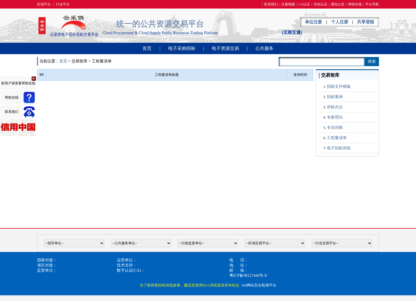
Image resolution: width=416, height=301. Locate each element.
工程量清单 (337, 138)
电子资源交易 (225, 48)
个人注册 (339, 22)
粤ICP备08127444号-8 (248, 275)
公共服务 (264, 48)
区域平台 (44, 4)
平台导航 (372, 4)
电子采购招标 (181, 48)
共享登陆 (365, 22)
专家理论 (335, 117)
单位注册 (313, 22)
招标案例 (335, 97)
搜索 (372, 61)
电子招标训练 (339, 148)
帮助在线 (355, 4)
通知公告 (337, 4)
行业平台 (63, 4)
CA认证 (304, 4)
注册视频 (288, 4)
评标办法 (335, 107)
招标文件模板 (339, 86)
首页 (147, 48)
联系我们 (271, 4)
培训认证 (320, 4)
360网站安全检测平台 (258, 285)
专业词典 (335, 127)
